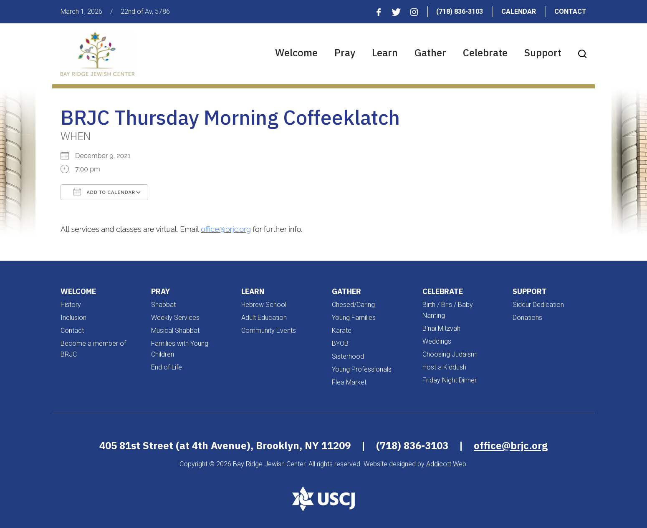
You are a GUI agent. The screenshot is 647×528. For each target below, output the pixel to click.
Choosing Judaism (449, 354)
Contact (570, 11)
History (71, 305)
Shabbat (163, 305)
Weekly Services (175, 318)
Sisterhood (348, 356)
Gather (430, 52)
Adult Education (264, 318)
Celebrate (485, 52)
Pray (344, 52)
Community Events (268, 330)
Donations (527, 318)
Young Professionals (362, 369)
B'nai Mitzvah (441, 328)
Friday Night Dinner (449, 380)
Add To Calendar (104, 192)
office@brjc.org (226, 229)
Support (542, 52)
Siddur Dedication (538, 305)
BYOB (340, 343)
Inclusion (73, 318)
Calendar (518, 11)
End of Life (166, 367)
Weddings (436, 341)
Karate (341, 330)
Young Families (354, 318)
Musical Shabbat (175, 330)
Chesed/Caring (353, 305)
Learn (385, 52)
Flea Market (349, 382)
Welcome (296, 52)
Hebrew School (263, 305)
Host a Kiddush (444, 367)
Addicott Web (446, 464)
